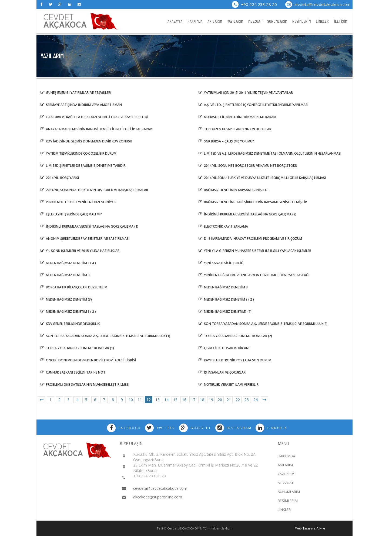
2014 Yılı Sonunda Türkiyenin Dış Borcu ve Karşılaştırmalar (94, 190)
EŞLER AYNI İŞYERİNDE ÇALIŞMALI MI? (71, 214)
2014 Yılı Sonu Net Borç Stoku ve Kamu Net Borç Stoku (248, 165)
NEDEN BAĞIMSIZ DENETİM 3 (223, 287)
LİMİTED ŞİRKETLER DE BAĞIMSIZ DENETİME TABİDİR (83, 165)
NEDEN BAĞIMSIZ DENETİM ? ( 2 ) (226, 299)
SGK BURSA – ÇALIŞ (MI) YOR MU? (226, 141)
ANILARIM (214, 21)
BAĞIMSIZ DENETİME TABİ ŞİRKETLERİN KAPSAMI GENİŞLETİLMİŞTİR (253, 202)
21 (229, 399)
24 (255, 399)
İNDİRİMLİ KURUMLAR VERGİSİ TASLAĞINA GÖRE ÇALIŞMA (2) (247, 214)
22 (238, 399)
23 (246, 399)
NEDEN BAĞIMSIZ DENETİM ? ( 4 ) (68, 263)
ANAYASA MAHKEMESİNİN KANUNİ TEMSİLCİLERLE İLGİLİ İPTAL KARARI (97, 129)
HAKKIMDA (194, 21)
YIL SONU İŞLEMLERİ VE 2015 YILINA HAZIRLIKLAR (80, 250)
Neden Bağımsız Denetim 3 (65, 275)
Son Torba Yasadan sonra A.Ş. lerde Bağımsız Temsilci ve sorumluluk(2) (263, 323)
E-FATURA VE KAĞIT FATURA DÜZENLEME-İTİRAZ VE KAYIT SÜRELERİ (94, 117)
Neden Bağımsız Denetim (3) (66, 299)
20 (220, 399)
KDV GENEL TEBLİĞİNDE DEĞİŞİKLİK (70, 323)
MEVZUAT (255, 21)
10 (131, 399)
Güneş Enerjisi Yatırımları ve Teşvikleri (76, 92)
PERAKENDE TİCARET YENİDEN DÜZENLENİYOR (78, 202)
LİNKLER (322, 21)
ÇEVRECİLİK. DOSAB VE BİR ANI (224, 348)
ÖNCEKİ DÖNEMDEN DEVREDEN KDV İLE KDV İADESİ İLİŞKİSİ (88, 360)
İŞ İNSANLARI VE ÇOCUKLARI (222, 372)
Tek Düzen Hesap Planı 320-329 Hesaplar (235, 129)
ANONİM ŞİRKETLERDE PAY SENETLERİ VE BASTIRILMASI (85, 238)
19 (211, 399)
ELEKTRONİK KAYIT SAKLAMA (223, 226)
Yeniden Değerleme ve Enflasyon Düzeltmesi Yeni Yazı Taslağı (254, 275)
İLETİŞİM (340, 21)
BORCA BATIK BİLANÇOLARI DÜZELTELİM (74, 287)
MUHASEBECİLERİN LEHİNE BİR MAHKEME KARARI (237, 117)
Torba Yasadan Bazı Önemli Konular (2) (235, 336)
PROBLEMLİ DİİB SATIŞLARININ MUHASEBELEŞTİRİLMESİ (85, 384)
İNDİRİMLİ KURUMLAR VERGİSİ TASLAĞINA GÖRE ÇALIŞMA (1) (89, 226)
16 (184, 399)
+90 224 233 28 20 (254, 4)
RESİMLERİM (301, 21)
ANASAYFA (174, 21)
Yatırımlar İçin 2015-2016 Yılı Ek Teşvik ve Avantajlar (246, 92)
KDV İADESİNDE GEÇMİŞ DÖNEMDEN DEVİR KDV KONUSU (86, 141)
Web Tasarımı (305, 528)
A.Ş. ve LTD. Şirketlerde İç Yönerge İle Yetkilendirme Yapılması (253, 104)
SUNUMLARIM (277, 21)
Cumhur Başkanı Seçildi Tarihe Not (73, 372)
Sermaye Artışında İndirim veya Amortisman (81, 104)
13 (157, 399)
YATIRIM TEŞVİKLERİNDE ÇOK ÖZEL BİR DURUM (78, 153)
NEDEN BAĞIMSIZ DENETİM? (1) (225, 311)
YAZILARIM (235, 21)
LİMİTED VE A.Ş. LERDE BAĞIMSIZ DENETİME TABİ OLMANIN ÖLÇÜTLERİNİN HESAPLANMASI (270, 153)
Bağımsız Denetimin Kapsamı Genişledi (234, 190)
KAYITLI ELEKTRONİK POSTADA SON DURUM (235, 360)
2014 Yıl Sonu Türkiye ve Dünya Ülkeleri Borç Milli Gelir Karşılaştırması (262, 177)
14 (166, 399)
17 (193, 399)
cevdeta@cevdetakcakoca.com (321, 4)
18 (202, 399)
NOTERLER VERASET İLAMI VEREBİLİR (229, 384)
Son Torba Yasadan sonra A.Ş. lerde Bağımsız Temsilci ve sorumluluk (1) (105, 336)
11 (140, 399)
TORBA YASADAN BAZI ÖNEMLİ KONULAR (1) (77, 348)
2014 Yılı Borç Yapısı (60, 177)
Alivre (321, 528)
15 (175, 399)
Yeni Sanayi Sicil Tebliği (221, 263)
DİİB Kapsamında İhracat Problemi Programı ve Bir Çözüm (250, 238)
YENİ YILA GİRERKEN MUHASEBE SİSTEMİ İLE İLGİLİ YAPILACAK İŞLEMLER (255, 250)
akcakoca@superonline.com (157, 497)
